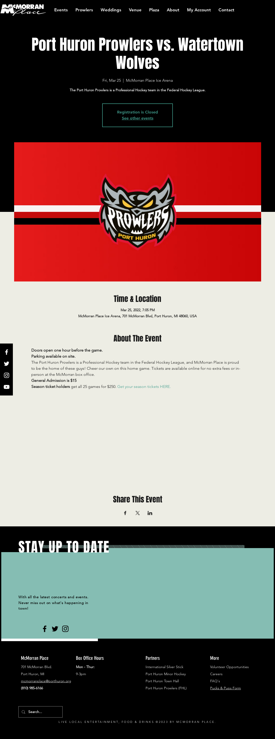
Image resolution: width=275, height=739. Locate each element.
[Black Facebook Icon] (44, 628)
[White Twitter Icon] (6, 363)
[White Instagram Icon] (6, 375)
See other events (137, 118)
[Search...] (40, 711)
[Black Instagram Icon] (65, 628)
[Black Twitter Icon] (55, 628)
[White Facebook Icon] (6, 352)
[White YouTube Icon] (6, 386)
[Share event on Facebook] (125, 513)
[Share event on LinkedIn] (150, 513)
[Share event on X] (137, 513)
